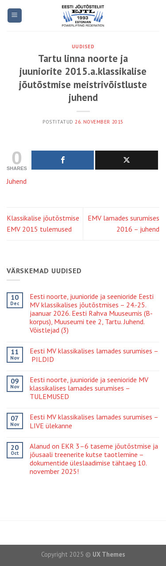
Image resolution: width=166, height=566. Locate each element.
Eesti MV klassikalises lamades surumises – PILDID (94, 355)
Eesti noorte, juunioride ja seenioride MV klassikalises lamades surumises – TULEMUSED (89, 388)
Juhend (17, 181)
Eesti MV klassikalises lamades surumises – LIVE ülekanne (94, 421)
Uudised (83, 46)
